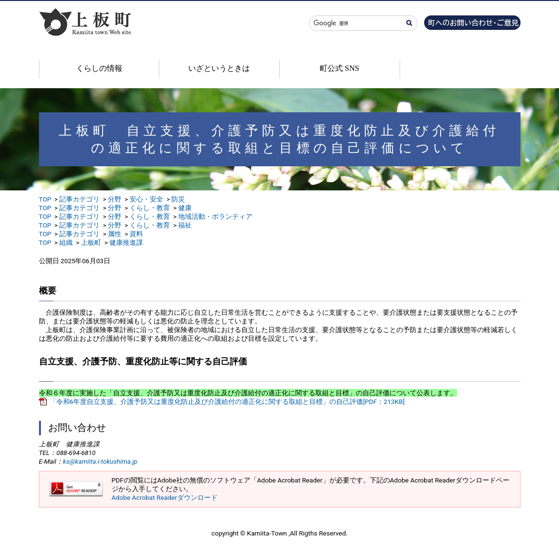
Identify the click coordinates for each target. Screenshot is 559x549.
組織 (66, 242)
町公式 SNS (339, 68)
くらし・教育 (150, 208)
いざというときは (219, 68)
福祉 (185, 225)
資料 (136, 234)
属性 (114, 234)
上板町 (91, 242)
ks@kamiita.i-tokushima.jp (100, 461)
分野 (114, 199)
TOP (45, 199)
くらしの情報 (99, 68)
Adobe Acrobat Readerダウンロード (165, 497)
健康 (185, 208)
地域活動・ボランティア (215, 216)
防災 (178, 199)
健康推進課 (126, 242)
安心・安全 (146, 199)
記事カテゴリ (79, 199)
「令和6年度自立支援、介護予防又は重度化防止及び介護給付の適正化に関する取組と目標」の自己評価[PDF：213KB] (227, 401)
